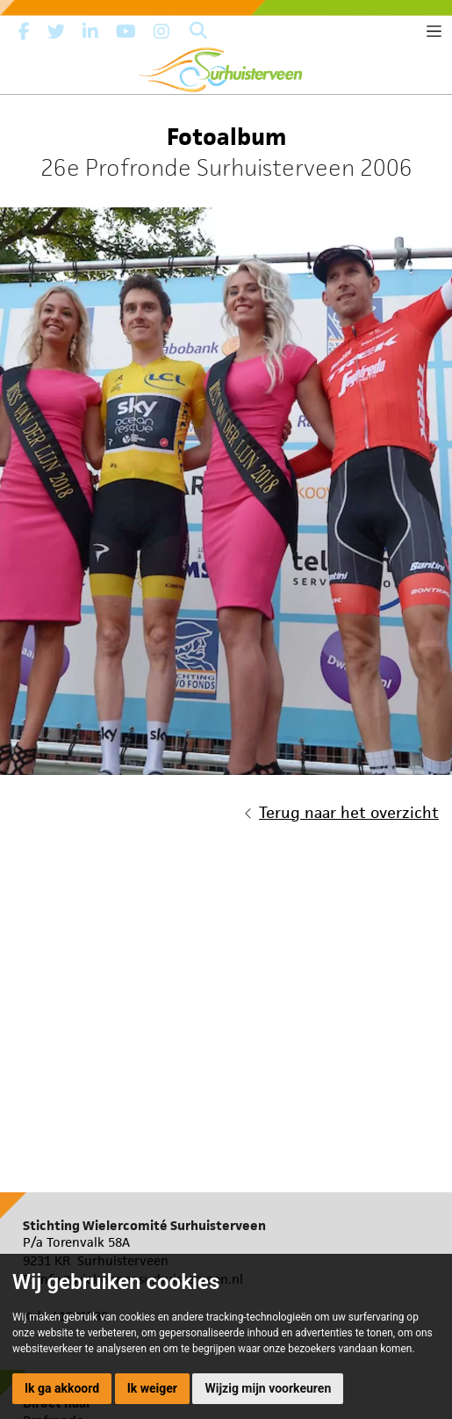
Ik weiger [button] (152, 1388)
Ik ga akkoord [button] (62, 1388)
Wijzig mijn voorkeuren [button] (267, 1388)
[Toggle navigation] (434, 31)
